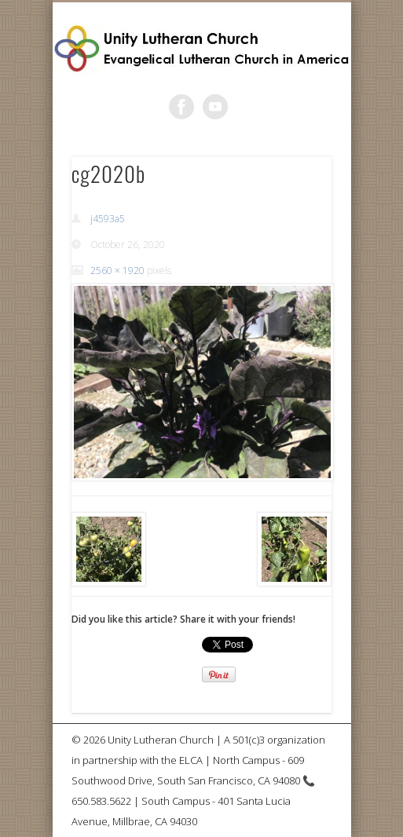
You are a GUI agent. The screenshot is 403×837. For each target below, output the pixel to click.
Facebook (181, 106)
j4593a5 (107, 218)
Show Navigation (293, 140)
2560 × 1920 (117, 270)
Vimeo (215, 106)
